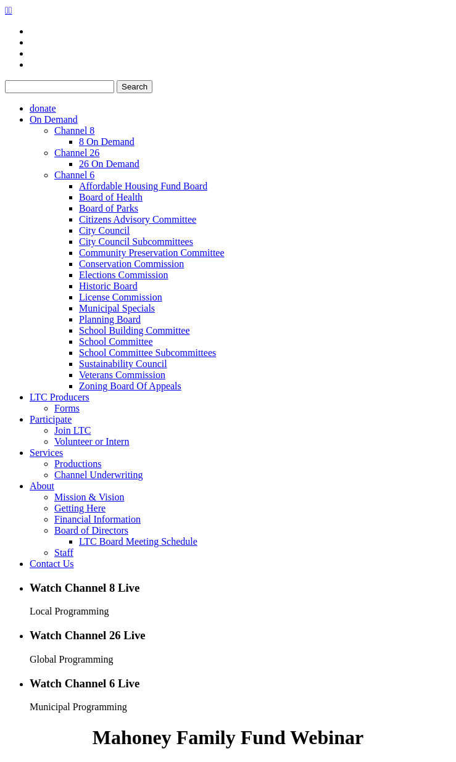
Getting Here (80, 508)
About (42, 486)
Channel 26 (76, 152)
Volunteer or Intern (91, 441)
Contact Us (52, 563)
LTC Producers (59, 397)
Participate (51, 419)
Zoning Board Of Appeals (130, 386)
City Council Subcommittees (136, 241)
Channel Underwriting (98, 475)
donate (43, 108)
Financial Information (97, 519)
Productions (77, 463)
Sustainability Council (123, 363)
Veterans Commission (122, 375)
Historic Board (108, 286)
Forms (67, 408)
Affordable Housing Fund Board (143, 186)
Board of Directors (91, 530)
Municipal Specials (117, 308)
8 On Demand (107, 141)
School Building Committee (134, 330)
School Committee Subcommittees (147, 352)
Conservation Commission (131, 264)
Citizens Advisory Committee (137, 219)
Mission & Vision (89, 497)
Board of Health (111, 197)
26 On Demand (109, 164)
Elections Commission (123, 275)
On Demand (54, 119)
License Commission (120, 297)
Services (46, 452)
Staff (63, 552)
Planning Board (110, 319)
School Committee (116, 341)
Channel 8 (74, 130)
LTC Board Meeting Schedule (138, 541)
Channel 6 (74, 175)
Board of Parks (108, 208)
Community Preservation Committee (152, 252)
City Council (104, 230)
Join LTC (72, 430)
